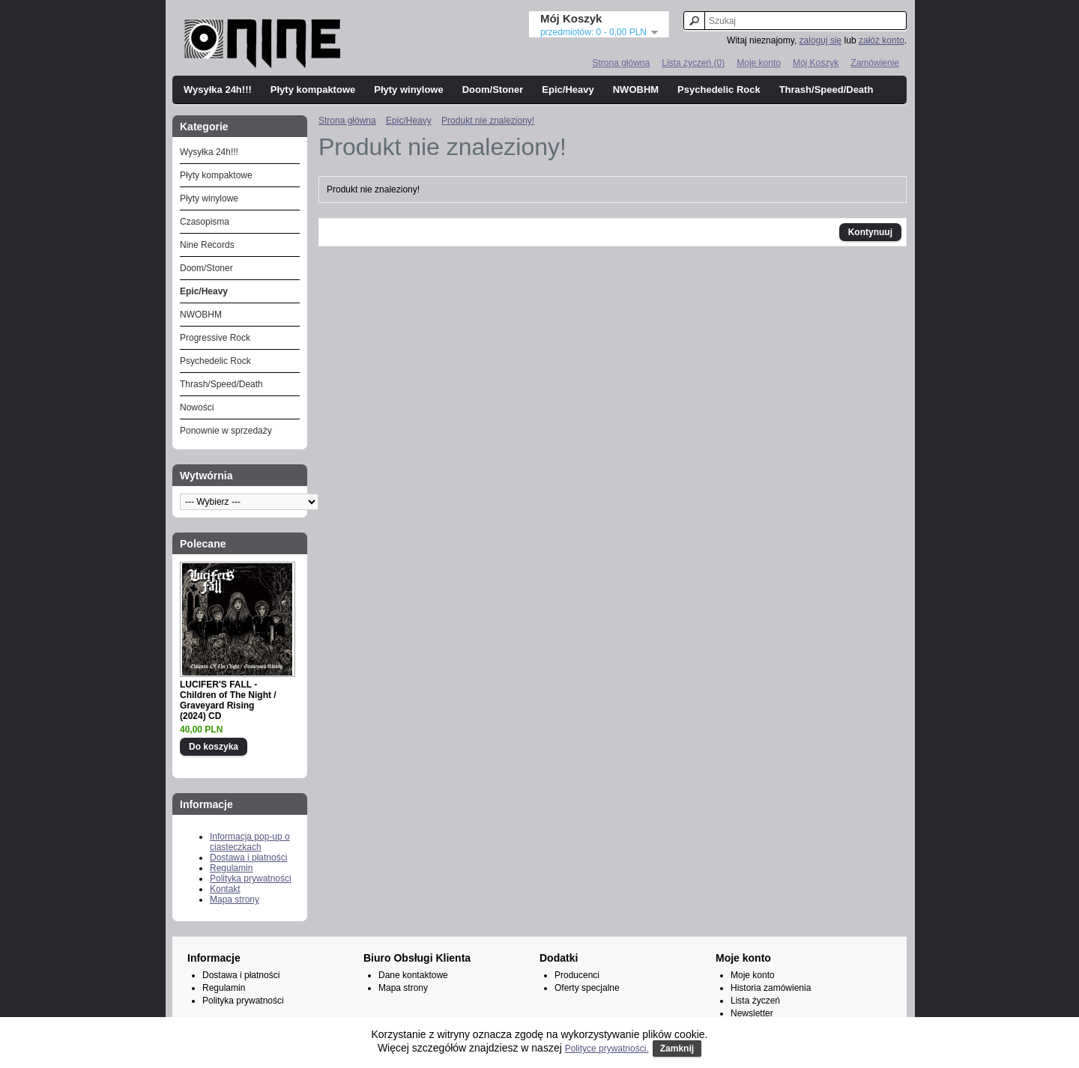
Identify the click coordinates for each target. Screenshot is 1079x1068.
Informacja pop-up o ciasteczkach (250, 841)
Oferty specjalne (587, 988)
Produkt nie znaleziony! (487, 120)
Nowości (197, 407)
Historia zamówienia (771, 988)
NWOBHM (636, 89)
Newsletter (752, 1013)
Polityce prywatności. (607, 1048)
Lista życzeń (755, 1000)
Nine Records (207, 245)
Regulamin (231, 868)
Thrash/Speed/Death (826, 89)
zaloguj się (821, 40)
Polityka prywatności (250, 878)
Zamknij (677, 1048)
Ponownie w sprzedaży (226, 430)
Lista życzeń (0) (693, 63)
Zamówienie (874, 63)
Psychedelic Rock (719, 89)
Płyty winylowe (408, 89)
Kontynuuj (870, 232)
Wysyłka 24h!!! (218, 89)
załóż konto (881, 40)
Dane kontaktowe (413, 975)
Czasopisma (204, 221)
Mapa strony (234, 899)
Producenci (576, 975)
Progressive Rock (215, 338)
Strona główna (621, 63)
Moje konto (759, 63)
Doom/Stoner (493, 89)
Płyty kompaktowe (312, 89)
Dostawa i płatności (248, 857)
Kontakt (225, 889)
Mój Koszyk (815, 63)
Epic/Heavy (567, 89)
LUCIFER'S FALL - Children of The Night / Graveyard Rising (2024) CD (228, 700)
